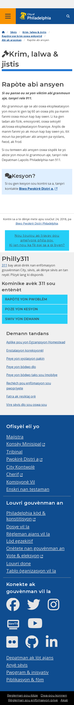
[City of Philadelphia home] (36, 16)
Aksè (64, 700)
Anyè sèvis (17, 665)
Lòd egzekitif (19, 541)
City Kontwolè (20, 467)
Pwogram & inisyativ (27, 672)
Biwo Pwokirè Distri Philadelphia (37, 223)
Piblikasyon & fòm (25, 679)
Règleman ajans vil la (28, 534)
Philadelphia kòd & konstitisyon (26, 516)
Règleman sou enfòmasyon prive (33, 700)
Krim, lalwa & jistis (34, 32)
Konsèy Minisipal (23, 444)
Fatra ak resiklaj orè (21, 396)
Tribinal (14, 452)
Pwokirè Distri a (22, 459)
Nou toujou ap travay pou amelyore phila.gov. (37, 240)
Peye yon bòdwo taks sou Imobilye (31, 375)
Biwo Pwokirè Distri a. (36, 188)
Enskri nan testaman (27, 489)
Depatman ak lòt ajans (29, 658)
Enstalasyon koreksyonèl (24, 350)
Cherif (12, 474)
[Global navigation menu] (8, 16)
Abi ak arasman (12, 40)
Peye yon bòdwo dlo (21, 367)
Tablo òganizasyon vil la (31, 571)
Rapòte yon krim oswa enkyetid (22, 36)
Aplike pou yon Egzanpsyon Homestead (35, 342)
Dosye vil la (17, 526)
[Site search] (68, 16)
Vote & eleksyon (22, 555)
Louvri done (18, 563)
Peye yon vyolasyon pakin (25, 358)
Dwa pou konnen (54, 695)
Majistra (14, 437)
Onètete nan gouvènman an (35, 548)
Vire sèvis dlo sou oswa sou (26, 404)
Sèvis (13, 32)
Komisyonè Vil (20, 482)
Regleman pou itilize (22, 695)
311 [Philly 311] (4, 265)
